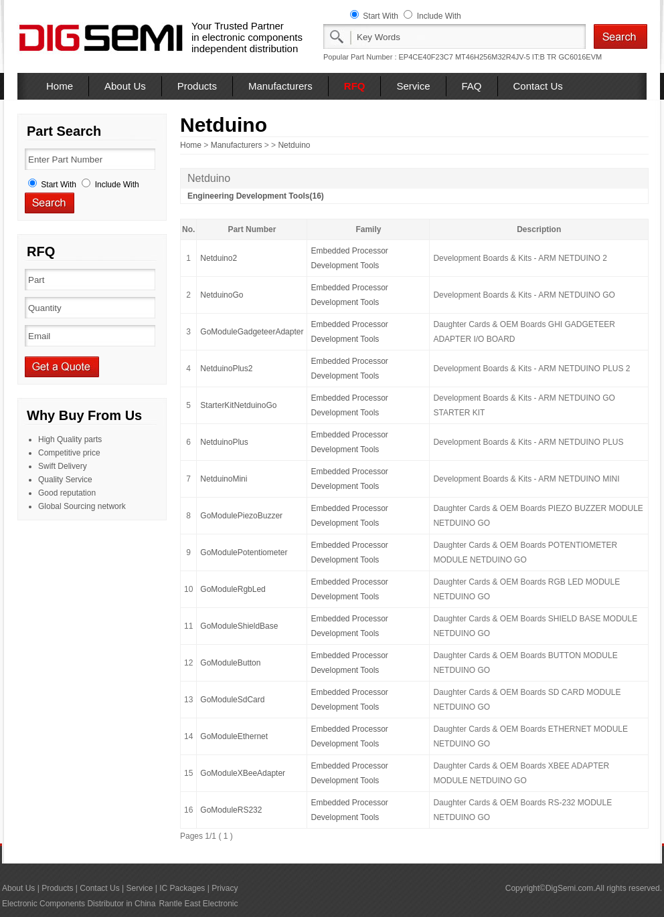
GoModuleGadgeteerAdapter (251, 331)
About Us (125, 86)
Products (197, 86)
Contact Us (538, 86)
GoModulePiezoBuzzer (241, 515)
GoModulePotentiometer (243, 552)
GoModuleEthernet (234, 736)
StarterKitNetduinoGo (238, 405)
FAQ (472, 86)
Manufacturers (280, 86)
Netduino (294, 145)
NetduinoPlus (224, 442)
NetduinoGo (221, 295)
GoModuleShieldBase (239, 626)
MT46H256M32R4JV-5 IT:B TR (505, 57)
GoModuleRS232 (231, 810)
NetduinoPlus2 (226, 368)
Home (59, 86)
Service (413, 86)
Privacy (225, 888)
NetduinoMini (223, 479)
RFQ (354, 86)
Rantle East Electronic (198, 903)
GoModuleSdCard (232, 699)
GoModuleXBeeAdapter (242, 773)
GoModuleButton (230, 663)
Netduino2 (218, 258)
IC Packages (182, 888)
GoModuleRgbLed (232, 589)
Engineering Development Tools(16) (255, 196)
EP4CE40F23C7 (426, 57)
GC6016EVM (580, 57)
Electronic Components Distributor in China (78, 903)
